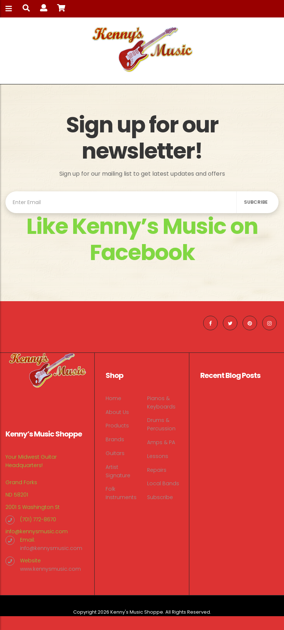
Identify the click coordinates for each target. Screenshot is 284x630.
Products (117, 425)
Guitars (115, 453)
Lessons (157, 456)
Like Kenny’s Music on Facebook (142, 239)
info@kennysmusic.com (36, 531)
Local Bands (163, 483)
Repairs (156, 470)
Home (113, 398)
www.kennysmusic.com (50, 569)
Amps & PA (161, 442)
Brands (115, 439)
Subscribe (160, 497)
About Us (117, 412)
